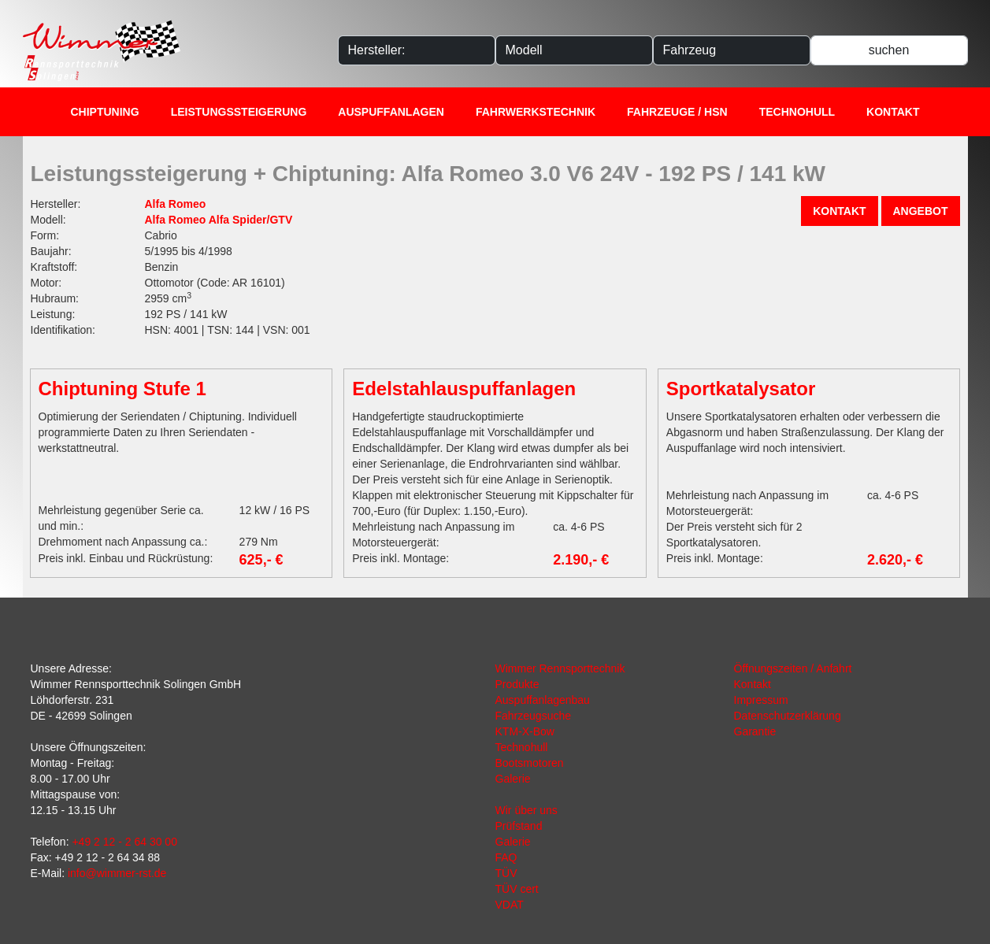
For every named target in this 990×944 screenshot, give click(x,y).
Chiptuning (105, 112)
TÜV (506, 873)
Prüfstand (519, 826)
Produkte (517, 684)
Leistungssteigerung (239, 112)
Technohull (797, 112)
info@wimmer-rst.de (117, 873)
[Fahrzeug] (731, 50)
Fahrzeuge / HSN (677, 112)
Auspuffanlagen (391, 112)
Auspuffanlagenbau (542, 700)
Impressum (761, 700)
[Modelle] (574, 50)
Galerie (513, 778)
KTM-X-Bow (524, 731)
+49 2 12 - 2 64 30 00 (124, 841)
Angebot (920, 211)
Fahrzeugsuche (533, 715)
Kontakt (892, 112)
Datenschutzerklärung (787, 715)
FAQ (506, 857)
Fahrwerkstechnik (535, 112)
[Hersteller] (416, 50)
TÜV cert (517, 889)
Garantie (755, 731)
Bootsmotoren (529, 763)
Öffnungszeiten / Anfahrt (793, 668)
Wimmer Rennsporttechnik (560, 668)
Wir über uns (526, 810)
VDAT (509, 904)
